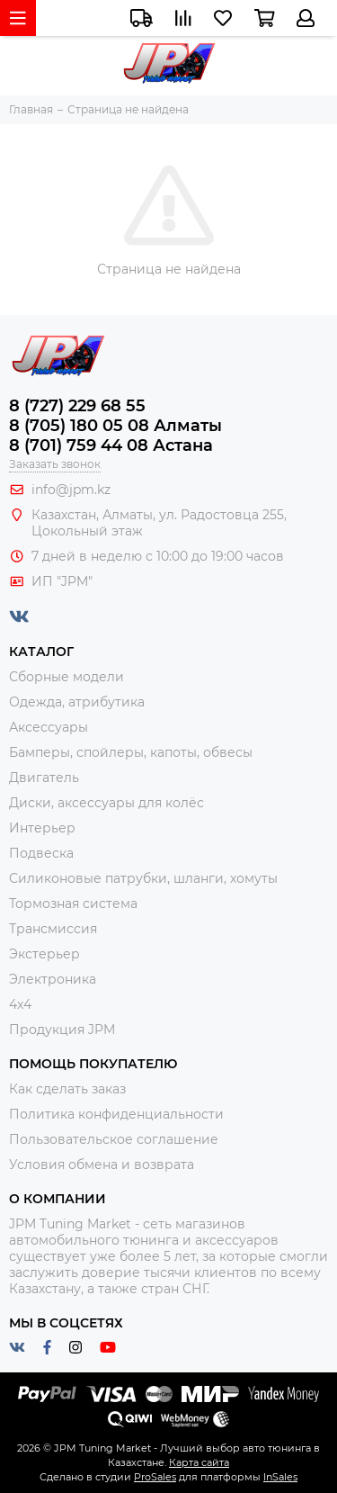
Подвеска (41, 853)
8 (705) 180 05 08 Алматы (115, 426)
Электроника (52, 979)
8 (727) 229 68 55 (77, 406)
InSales (280, 1477)
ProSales (155, 1477)
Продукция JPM (62, 1029)
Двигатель (44, 777)
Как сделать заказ (67, 1089)
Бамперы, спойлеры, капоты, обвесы (131, 752)
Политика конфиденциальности (116, 1114)
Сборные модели (66, 677)
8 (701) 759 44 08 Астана (111, 445)
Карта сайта (199, 1462)
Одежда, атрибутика (77, 702)
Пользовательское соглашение (113, 1139)
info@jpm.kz (71, 489)
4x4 (20, 1004)
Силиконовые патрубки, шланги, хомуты (143, 878)
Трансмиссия (53, 929)
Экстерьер (44, 954)
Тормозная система (73, 903)
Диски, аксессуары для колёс (106, 803)
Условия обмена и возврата (101, 1164)
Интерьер (42, 828)
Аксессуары (48, 727)
